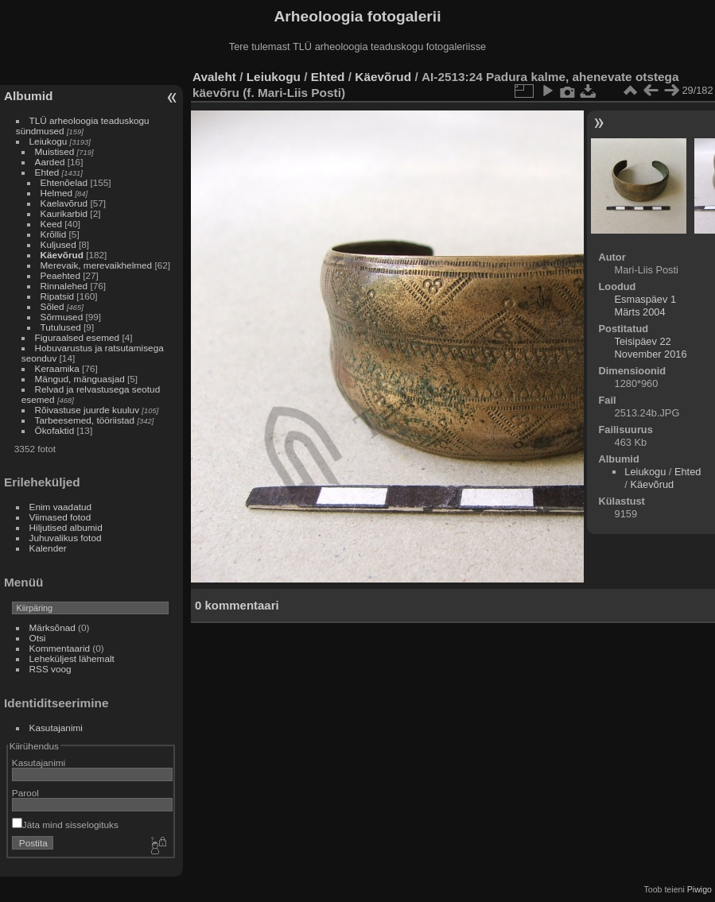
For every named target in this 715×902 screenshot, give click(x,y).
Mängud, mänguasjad (80, 379)
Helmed (57, 193)
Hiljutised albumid (66, 527)
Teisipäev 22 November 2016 (651, 347)
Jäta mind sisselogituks (65, 824)
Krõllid (54, 234)
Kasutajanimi (56, 727)
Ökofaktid (55, 430)
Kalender (48, 548)
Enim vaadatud (60, 506)
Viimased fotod (60, 517)
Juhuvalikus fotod (65, 537)
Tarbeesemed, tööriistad (85, 420)
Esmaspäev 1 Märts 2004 (646, 305)
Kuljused (58, 244)
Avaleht (214, 76)
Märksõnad (52, 627)
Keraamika (57, 368)
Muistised (55, 151)
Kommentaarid (60, 648)
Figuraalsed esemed (77, 337)
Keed (51, 224)
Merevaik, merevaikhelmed (97, 265)
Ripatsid (58, 296)
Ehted (47, 172)
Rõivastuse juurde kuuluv (87, 410)
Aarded (50, 162)
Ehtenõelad (64, 182)
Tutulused (61, 327)
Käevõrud (62, 255)
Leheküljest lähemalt (72, 658)
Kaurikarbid (64, 213)
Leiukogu (48, 141)
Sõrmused (62, 317)
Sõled (52, 306)
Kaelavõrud (64, 203)
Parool (25, 793)
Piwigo (699, 889)
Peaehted (60, 275)
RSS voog (50, 669)
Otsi (37, 638)
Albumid (28, 96)
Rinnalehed (64, 286)
